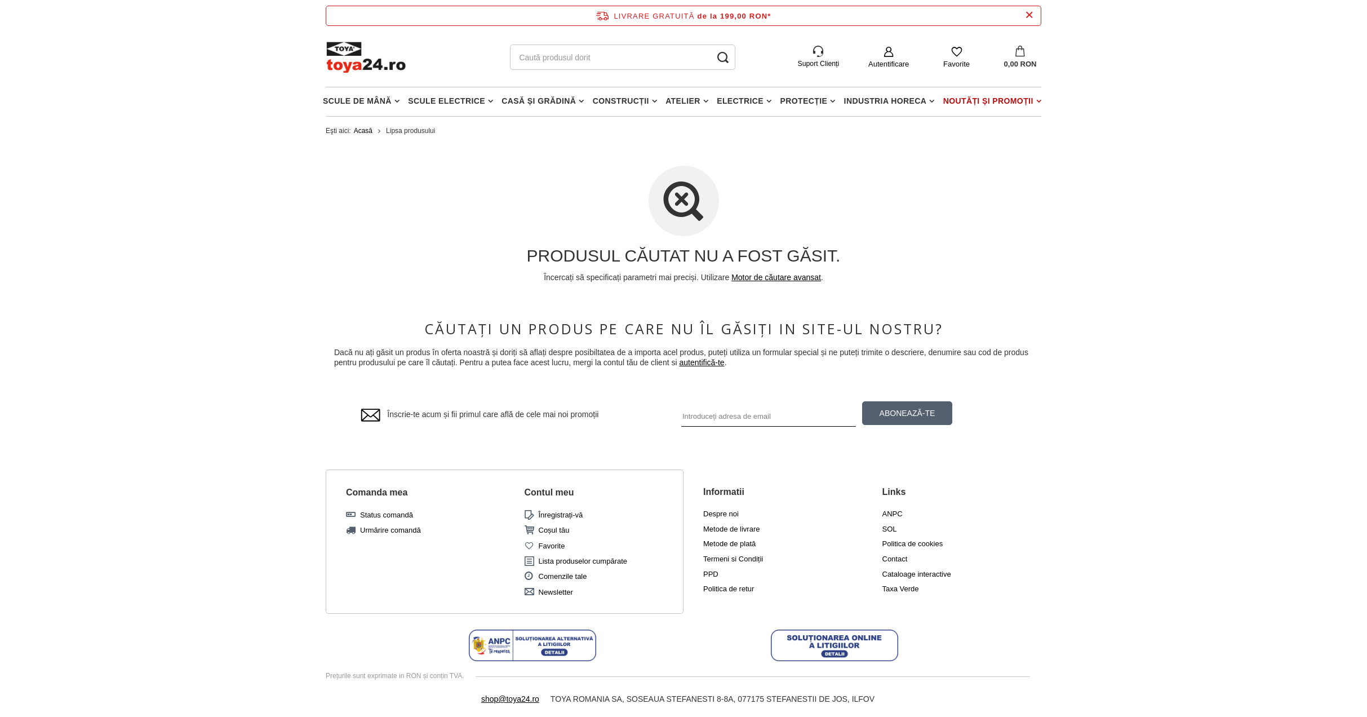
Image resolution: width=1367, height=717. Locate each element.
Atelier (682, 100)
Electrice (740, 100)
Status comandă (386, 515)
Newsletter (556, 592)
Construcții (621, 100)
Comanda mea (376, 492)
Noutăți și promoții (988, 100)
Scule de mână (357, 100)
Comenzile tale (563, 576)
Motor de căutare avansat (776, 277)
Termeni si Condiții (733, 559)
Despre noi (721, 514)
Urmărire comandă (390, 530)
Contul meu (549, 492)
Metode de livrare (731, 529)
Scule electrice (446, 100)
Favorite (956, 64)
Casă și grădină (538, 100)
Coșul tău (554, 530)
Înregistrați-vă (561, 515)
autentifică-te (701, 362)
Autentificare (888, 64)
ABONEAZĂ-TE (907, 413)
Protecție (804, 100)
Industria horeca (885, 100)
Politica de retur (728, 589)
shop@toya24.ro (510, 698)
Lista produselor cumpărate (583, 561)
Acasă (363, 131)
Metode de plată (729, 543)
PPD (710, 574)
